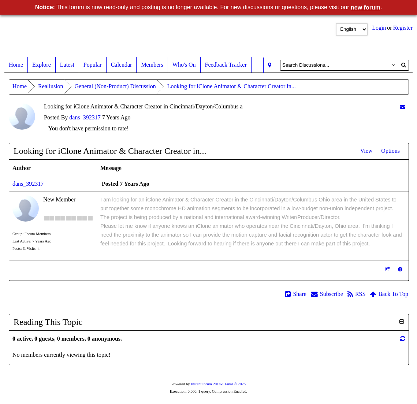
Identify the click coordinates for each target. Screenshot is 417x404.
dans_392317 (84, 117)
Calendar (122, 65)
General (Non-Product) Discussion (115, 86)
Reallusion (50, 86)
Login (379, 28)
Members (152, 65)
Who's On (184, 65)
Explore (41, 65)
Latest (67, 65)
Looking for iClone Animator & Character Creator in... (231, 86)
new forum (365, 7)
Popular (92, 65)
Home (15, 65)
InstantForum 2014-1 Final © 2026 (218, 384)
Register (403, 28)
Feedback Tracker (226, 65)
